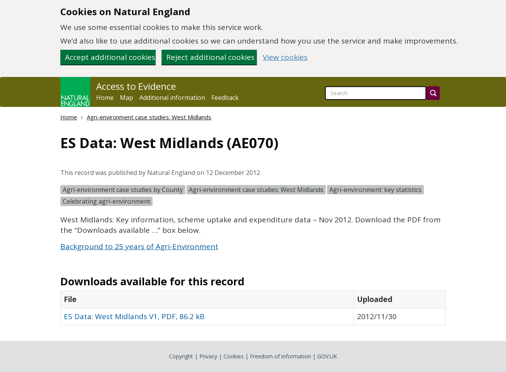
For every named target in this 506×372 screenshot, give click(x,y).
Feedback (225, 97)
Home (105, 97)
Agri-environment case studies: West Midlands (149, 117)
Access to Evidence (136, 86)
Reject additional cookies (210, 57)
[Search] (433, 93)
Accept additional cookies (110, 57)
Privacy (208, 356)
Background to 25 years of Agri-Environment (139, 246)
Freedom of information (280, 356)
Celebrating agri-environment (106, 201)
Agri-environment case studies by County (123, 189)
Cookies (233, 356)
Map (126, 97)
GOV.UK (327, 356)
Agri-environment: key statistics (375, 189)
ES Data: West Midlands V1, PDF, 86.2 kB (134, 316)
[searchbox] (375, 93)
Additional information (172, 97)
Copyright (181, 356)
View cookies (285, 57)
